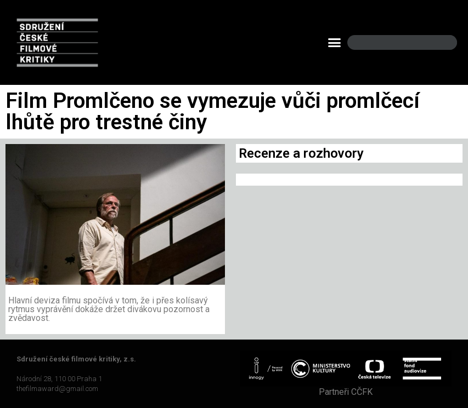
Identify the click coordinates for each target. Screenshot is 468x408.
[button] (334, 42)
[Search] (439, 42)
